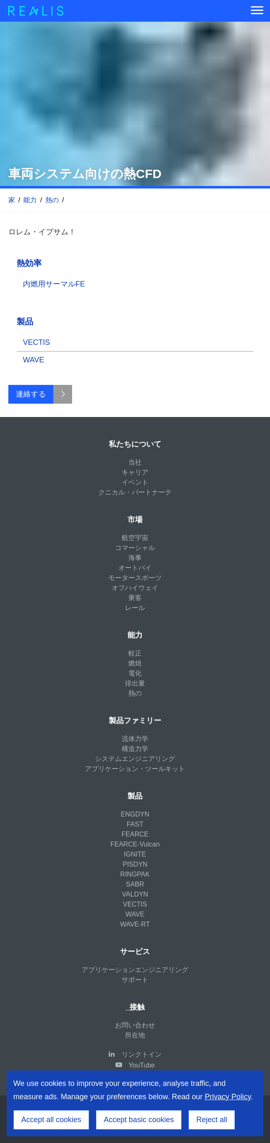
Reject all (211, 1119)
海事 (135, 557)
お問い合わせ (135, 1025)
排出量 (135, 683)
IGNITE (135, 854)
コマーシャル (135, 547)
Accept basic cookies (139, 1119)
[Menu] (257, 11)
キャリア (135, 472)
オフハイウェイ (135, 587)
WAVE (33, 360)
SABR (135, 884)
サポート (135, 979)
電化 (135, 673)
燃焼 (135, 663)
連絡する (31, 394)
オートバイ (135, 567)
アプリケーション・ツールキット (135, 768)
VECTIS (36, 342)
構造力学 (135, 748)
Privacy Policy (228, 1097)
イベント (135, 482)
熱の (52, 199)
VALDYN (135, 894)
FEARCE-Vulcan (135, 844)
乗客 (135, 597)
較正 (135, 653)
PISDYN (135, 864)
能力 (30, 199)
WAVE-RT (135, 924)
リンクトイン (142, 1054)
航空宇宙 (135, 537)
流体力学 (135, 738)
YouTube (142, 1065)
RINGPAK (135, 874)
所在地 (135, 1035)
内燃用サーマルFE (54, 284)
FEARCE (135, 834)
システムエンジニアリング (135, 758)
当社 (135, 462)
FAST (135, 824)
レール (135, 607)
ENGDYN (135, 814)
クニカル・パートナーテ (135, 492)
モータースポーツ (135, 577)
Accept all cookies (51, 1119)
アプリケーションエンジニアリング (135, 969)
